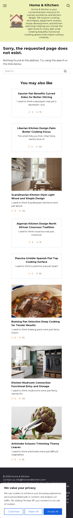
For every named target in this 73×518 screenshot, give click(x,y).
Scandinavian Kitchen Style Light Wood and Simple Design (33, 196)
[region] (33, 500)
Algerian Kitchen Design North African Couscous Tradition (36, 225)
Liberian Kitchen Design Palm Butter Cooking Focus (36, 130)
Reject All (33, 511)
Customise (13, 511)
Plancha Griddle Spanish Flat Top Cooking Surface (36, 260)
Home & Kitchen (44, 5)
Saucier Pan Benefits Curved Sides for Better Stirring (36, 95)
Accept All (53, 511)
